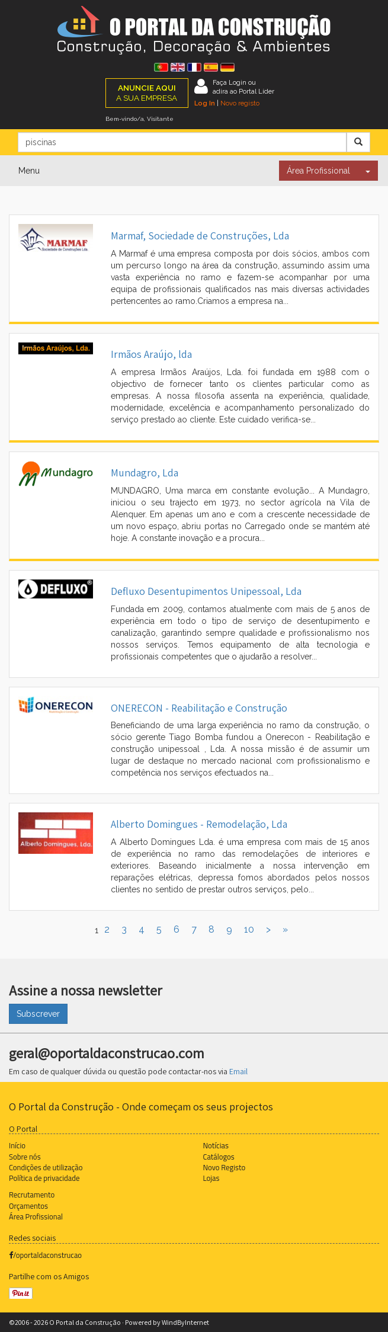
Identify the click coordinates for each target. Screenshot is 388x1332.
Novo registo (239, 103)
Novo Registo (224, 1167)
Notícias (216, 1145)
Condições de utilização (45, 1167)
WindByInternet (185, 1322)
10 (249, 929)
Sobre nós (25, 1157)
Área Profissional (318, 170)
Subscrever (38, 1014)
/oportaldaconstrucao (45, 1255)
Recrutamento (31, 1194)
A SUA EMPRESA (146, 93)
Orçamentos (28, 1206)
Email (238, 1071)
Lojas (211, 1178)
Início (17, 1145)
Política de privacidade (44, 1178)
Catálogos (219, 1157)
